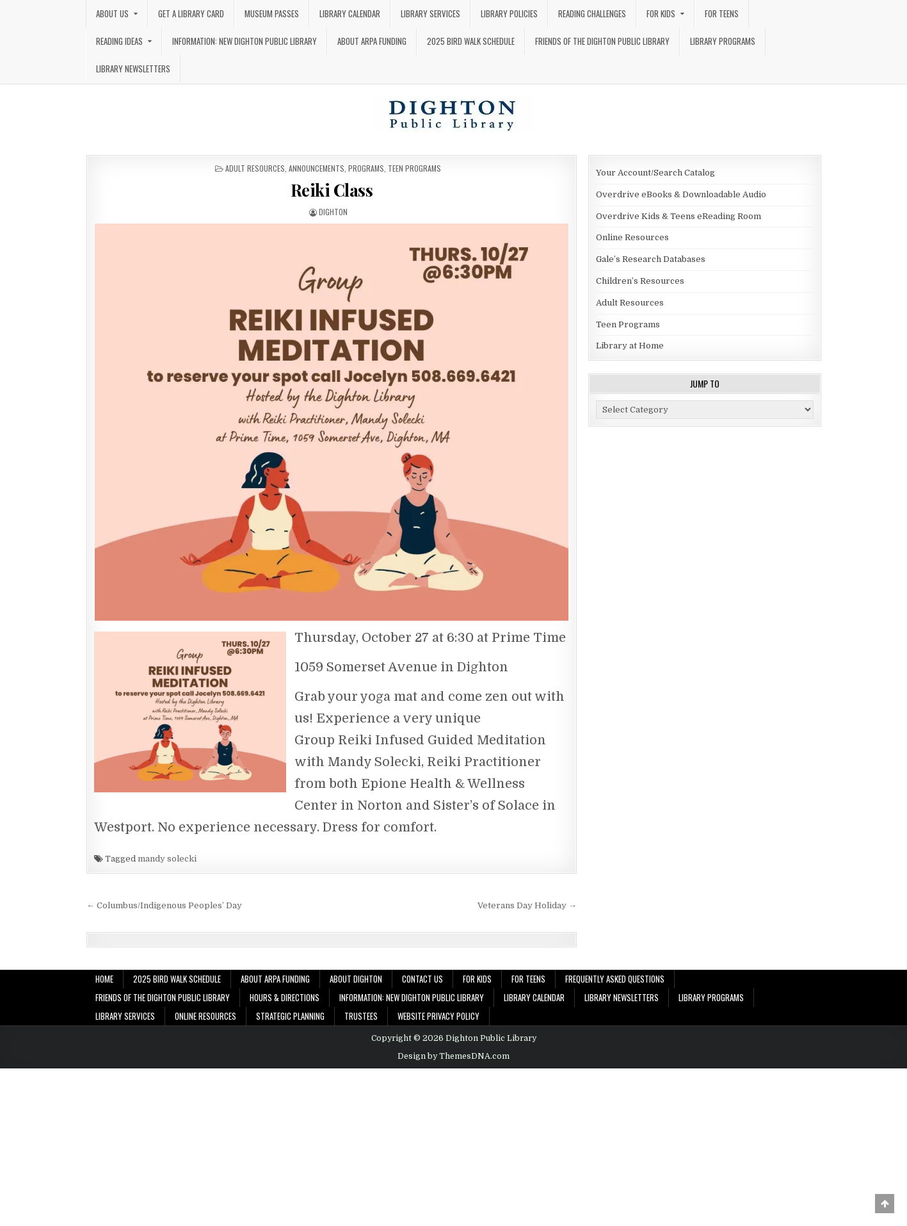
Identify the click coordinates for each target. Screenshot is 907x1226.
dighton (333, 211)
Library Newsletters (133, 68)
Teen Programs (414, 168)
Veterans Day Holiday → (527, 905)
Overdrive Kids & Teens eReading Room (678, 216)
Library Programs (722, 41)
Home (104, 978)
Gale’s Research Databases (650, 259)
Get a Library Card (191, 13)
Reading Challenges (592, 13)
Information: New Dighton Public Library (244, 41)
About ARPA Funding (371, 41)
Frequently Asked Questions (614, 978)
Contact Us (422, 978)
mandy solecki (167, 858)
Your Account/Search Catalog (655, 172)
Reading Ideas (119, 41)
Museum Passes (272, 13)
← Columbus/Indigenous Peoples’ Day (164, 905)
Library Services (430, 13)
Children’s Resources (640, 281)
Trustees (361, 1015)
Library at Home (630, 345)
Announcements (316, 168)
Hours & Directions (284, 997)
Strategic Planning (290, 1015)
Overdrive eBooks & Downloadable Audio (681, 194)
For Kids (660, 13)
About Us (112, 13)
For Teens (722, 13)
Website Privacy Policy (438, 1015)
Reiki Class (332, 190)
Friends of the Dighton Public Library (602, 41)
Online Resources (632, 237)
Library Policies (509, 13)
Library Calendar (349, 13)
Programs (366, 168)
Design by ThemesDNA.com (453, 1056)
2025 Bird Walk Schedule (471, 41)
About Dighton (356, 978)
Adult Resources (255, 168)
